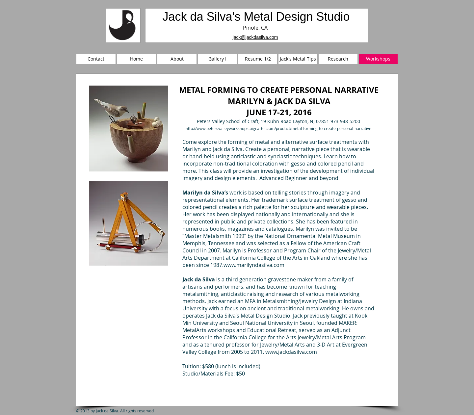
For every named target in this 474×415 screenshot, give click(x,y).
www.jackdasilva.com (291, 351)
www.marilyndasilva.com (254, 265)
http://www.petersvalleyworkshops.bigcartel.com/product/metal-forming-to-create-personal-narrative (278, 128)
